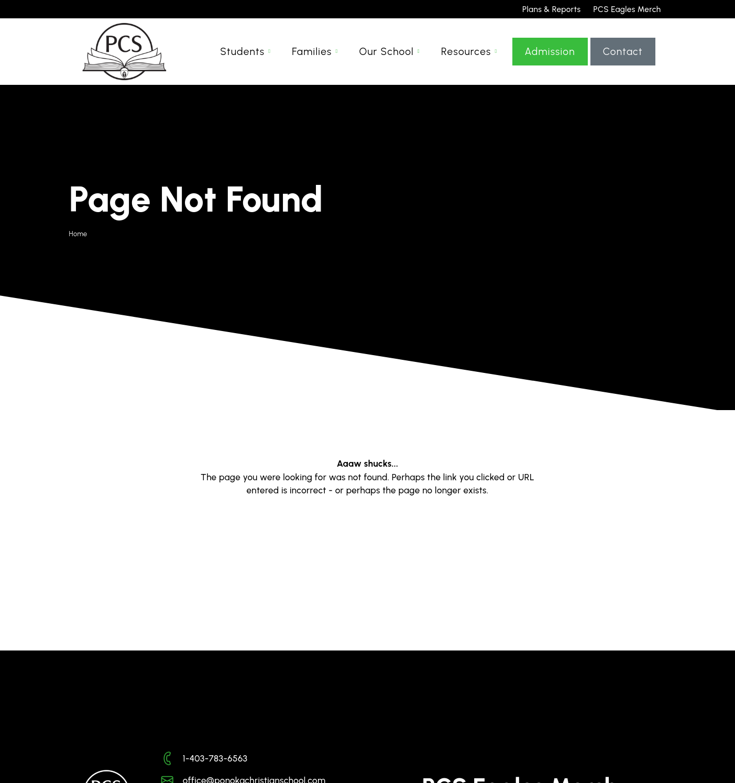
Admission (550, 57)
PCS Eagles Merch (627, 9)
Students (242, 57)
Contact (623, 57)
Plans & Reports (551, 9)
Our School (386, 57)
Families (312, 57)
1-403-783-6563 (215, 758)
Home (78, 234)
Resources (466, 57)
